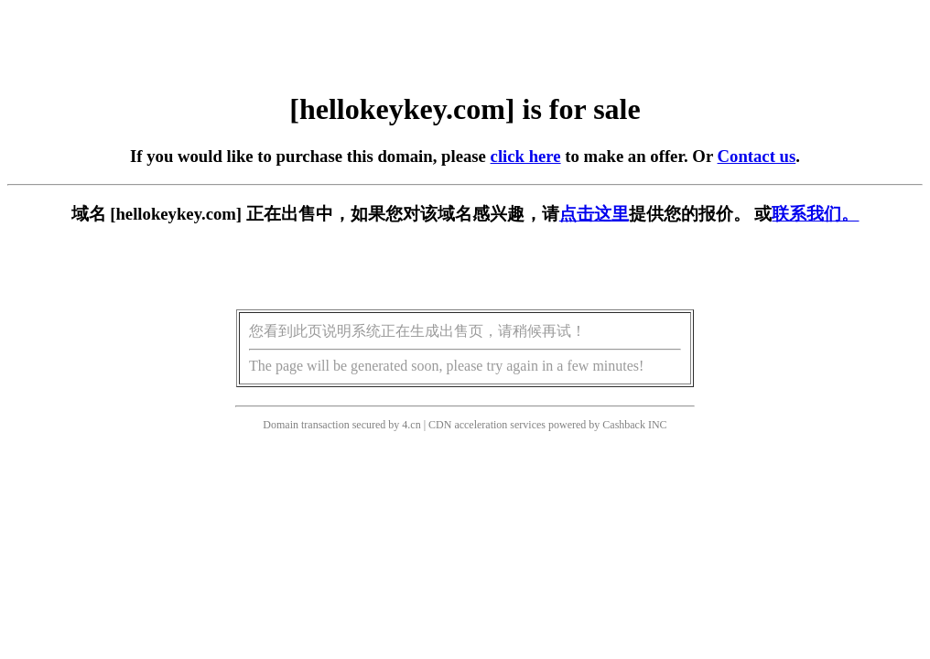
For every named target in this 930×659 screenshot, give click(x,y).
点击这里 (594, 213)
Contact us (757, 156)
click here (526, 156)
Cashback (623, 424)
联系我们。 (815, 213)
